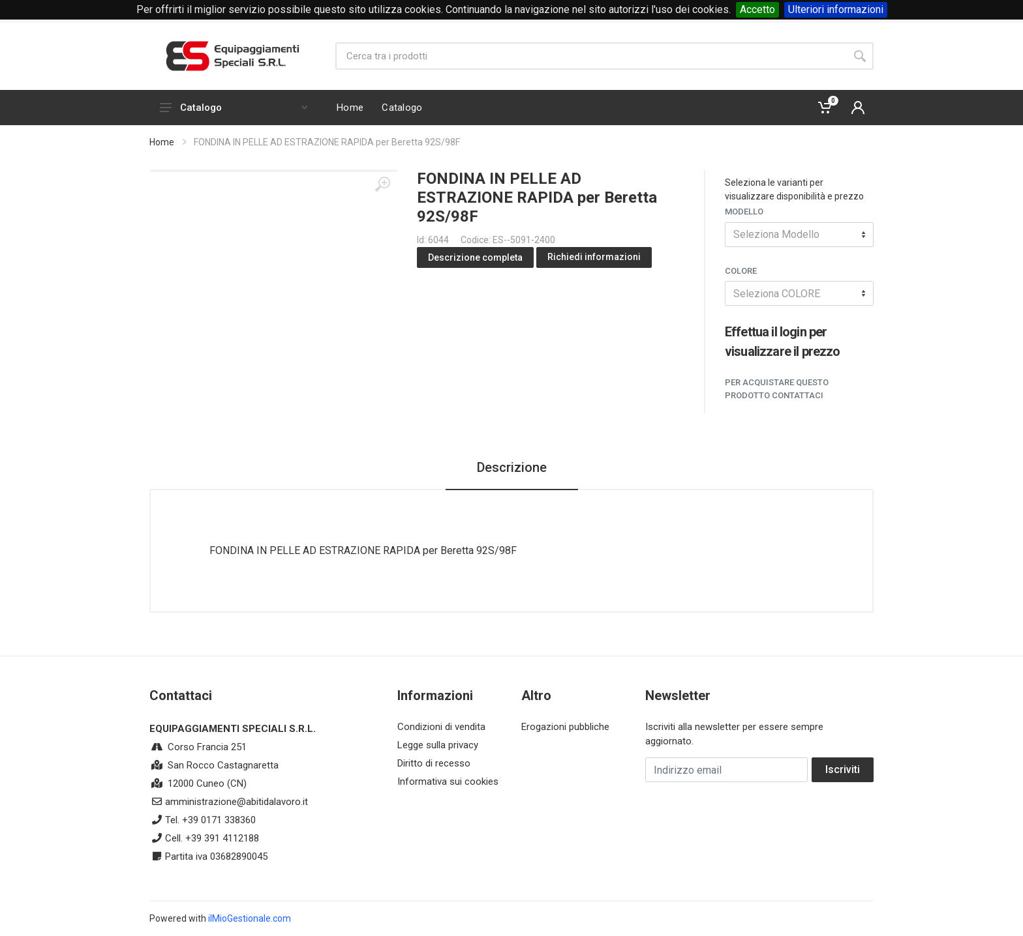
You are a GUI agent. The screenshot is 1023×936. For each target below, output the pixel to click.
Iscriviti (842, 769)
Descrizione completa (475, 257)
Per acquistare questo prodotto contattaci (777, 388)
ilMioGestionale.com (249, 918)
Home (161, 142)
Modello (744, 211)
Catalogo (233, 107)
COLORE (741, 271)
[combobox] (799, 234)
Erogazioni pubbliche (565, 727)
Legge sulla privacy (437, 745)
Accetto (757, 9)
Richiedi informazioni (594, 257)
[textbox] (799, 234)
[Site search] (590, 56)
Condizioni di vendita (441, 727)
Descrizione (512, 467)
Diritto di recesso (433, 763)
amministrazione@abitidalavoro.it (236, 802)
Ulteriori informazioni (835, 9)
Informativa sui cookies (447, 781)
